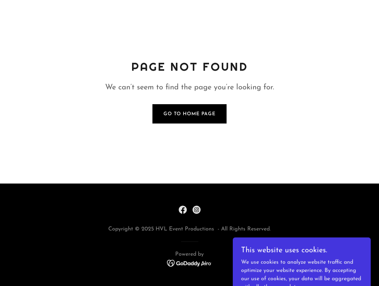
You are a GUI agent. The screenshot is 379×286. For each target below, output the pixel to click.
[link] (183, 210)
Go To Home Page (189, 114)
